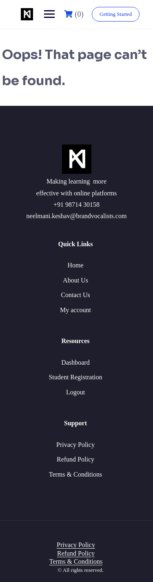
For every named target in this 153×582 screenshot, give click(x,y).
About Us (75, 280)
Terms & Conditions (75, 474)
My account (75, 309)
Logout (75, 392)
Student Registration (75, 377)
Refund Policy (75, 459)
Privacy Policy (75, 444)
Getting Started (116, 14)
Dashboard (75, 362)
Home (75, 265)
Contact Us (75, 294)
